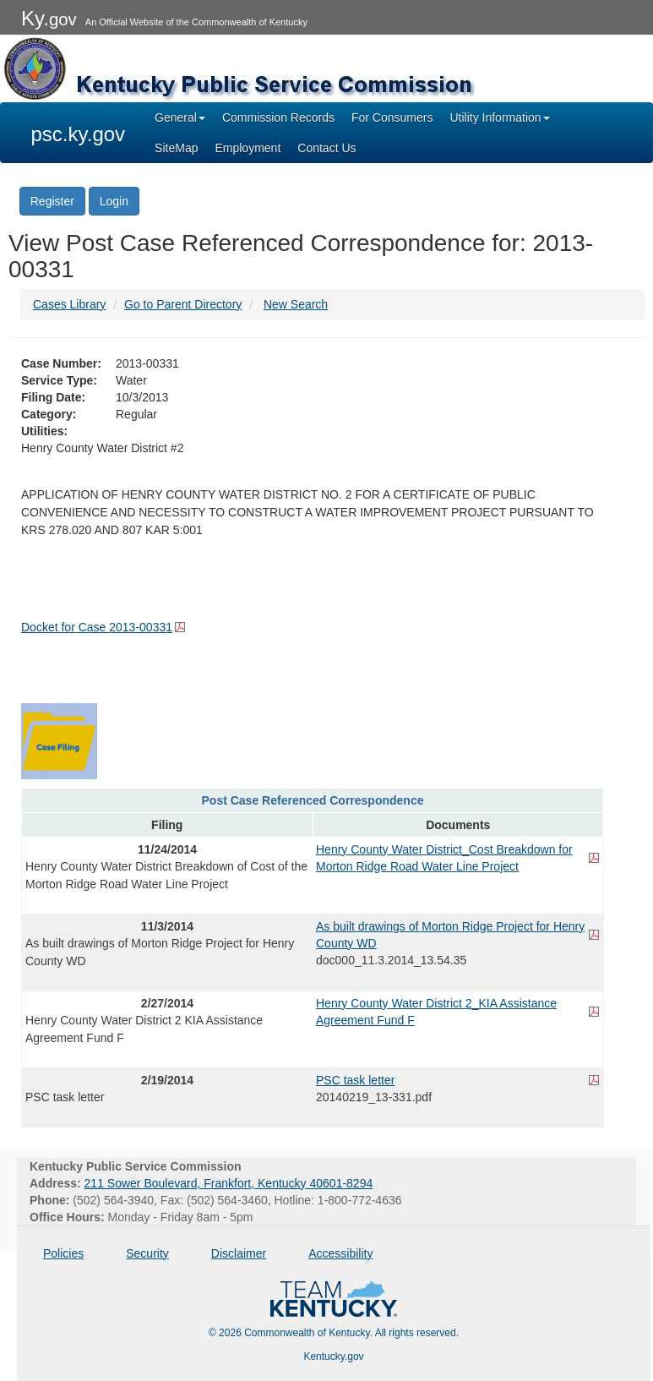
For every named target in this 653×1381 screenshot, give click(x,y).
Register (52, 201)
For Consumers (392, 117)
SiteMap (176, 148)
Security (147, 1253)
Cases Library (69, 304)
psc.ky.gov (78, 134)
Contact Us (326, 148)
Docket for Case (96, 627)
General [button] (180, 117)
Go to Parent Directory (183, 304)
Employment (247, 148)
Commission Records (278, 117)
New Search (296, 304)
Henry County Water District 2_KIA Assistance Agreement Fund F (436, 1011)
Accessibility (340, 1253)
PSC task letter (355, 1080)
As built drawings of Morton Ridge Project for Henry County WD (450, 935)
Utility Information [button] (499, 117)
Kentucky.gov (333, 1356)
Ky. (49, 18)
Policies (63, 1253)
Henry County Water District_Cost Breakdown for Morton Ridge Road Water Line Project (444, 858)
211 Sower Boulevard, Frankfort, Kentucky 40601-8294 (228, 1183)
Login (114, 201)
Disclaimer (238, 1253)
